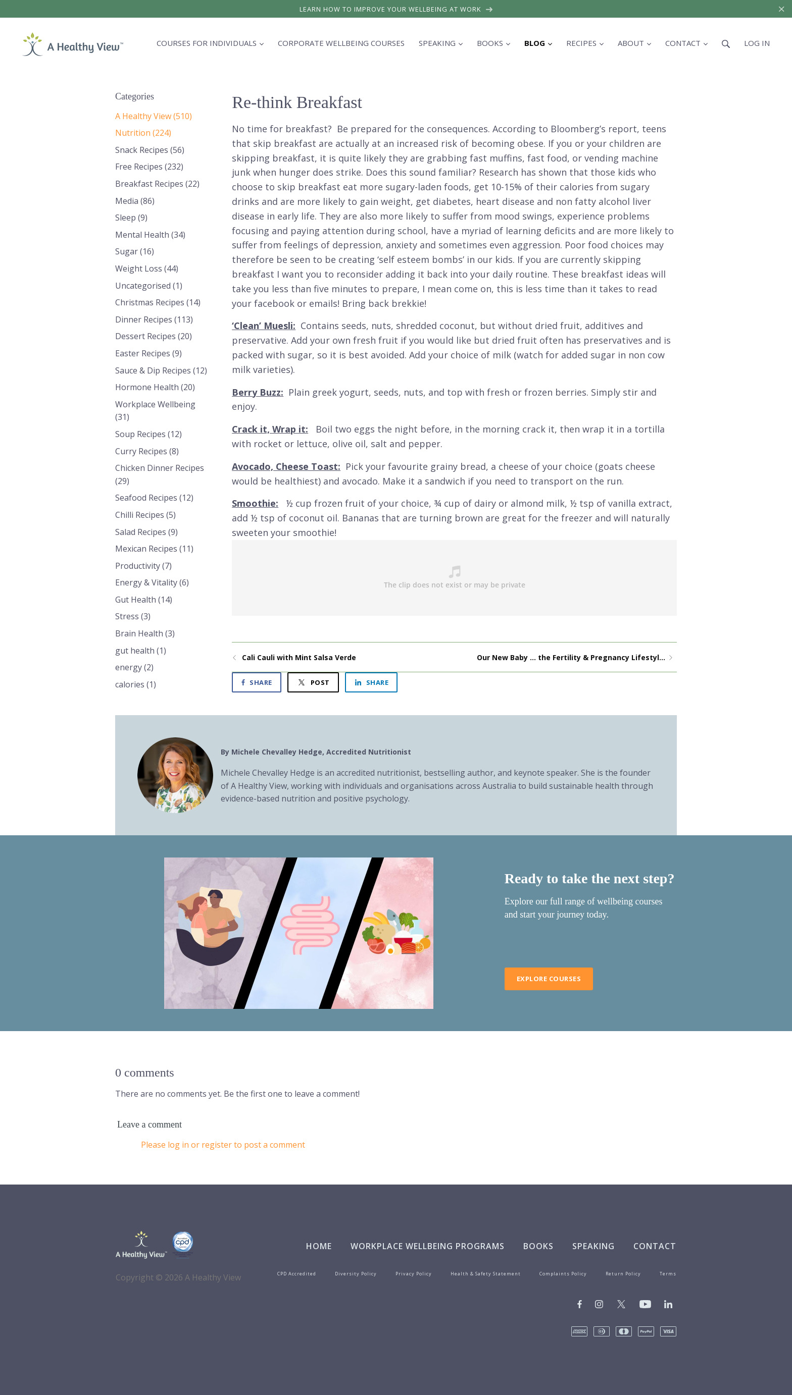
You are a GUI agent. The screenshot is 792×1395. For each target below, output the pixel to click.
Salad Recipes (146, 532)
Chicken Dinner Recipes (159, 474)
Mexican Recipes (154, 548)
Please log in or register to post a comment (223, 1144)
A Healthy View (153, 116)
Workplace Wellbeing (155, 411)
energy (134, 667)
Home (319, 1246)
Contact (654, 1246)
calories (135, 684)
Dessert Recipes (153, 336)
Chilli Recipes (145, 514)
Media (135, 200)
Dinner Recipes (154, 319)
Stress (133, 616)
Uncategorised (148, 285)
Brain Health (145, 633)
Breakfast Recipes (157, 183)
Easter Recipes (148, 353)
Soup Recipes (148, 434)
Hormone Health (155, 387)
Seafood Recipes (154, 497)
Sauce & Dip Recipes (161, 370)
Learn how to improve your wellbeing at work (396, 9)
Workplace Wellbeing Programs (428, 1246)
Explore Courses (549, 978)
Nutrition (143, 132)
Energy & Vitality (152, 582)
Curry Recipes (147, 451)
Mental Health (150, 234)
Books (538, 1246)
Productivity (143, 565)
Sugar (134, 251)
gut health (140, 650)
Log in (757, 43)
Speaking (593, 1246)
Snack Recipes (149, 149)
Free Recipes (149, 166)
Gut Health (143, 599)
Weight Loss (146, 268)
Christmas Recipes (158, 302)
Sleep (131, 217)
